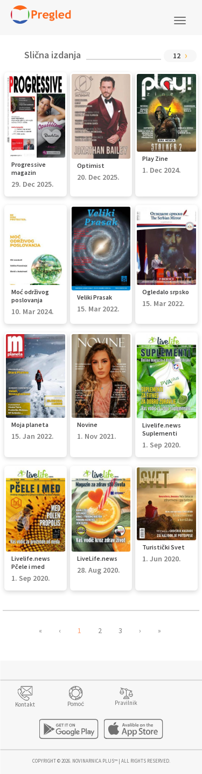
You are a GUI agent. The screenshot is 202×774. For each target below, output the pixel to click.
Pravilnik (126, 703)
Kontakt (25, 704)
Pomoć (75, 704)
